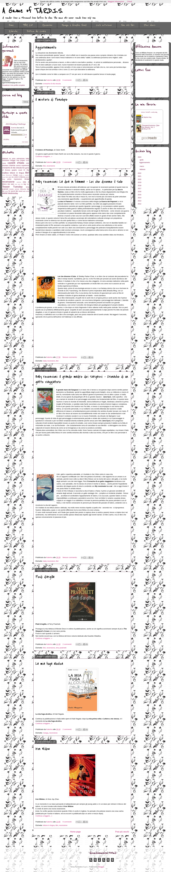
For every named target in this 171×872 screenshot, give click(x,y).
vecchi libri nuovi (16, 191)
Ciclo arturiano (104, 25)
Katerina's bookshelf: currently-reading (149, 112)
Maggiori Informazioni (116, 1)
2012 (140, 204)
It (142, 116)
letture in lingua (49, 825)
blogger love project (17, 160)
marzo (142, 166)
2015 (140, 195)
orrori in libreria (19, 177)
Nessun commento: (70, 357)
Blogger (101, 867)
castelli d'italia (16, 162)
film (23, 168)
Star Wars (149, 25)
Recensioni (47, 25)
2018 (140, 185)
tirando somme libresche (17, 189)
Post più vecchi (122, 832)
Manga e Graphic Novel (74, 25)
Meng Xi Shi (147, 129)
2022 (140, 173)
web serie (26, 191)
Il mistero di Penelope (51, 99)
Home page (75, 832)
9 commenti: (67, 822)
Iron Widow (43, 748)
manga (45, 733)
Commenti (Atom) (86, 840)
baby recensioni (49, 361)
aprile (142, 160)
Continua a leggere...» (44, 156)
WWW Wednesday (10, 193)
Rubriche (13, 31)
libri (44, 166)
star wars (10, 184)
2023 (140, 157)
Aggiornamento (46, 47)
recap (26, 179)
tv (9, 191)
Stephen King (147, 117)
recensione (51, 166)
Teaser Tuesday (12, 186)
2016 (140, 191)
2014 (140, 198)
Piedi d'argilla (45, 576)
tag (25, 184)
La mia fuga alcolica (49, 663)
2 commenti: (67, 162)
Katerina (14, 128)
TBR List (28, 25)
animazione (21, 158)
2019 (140, 182)
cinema (12, 165)
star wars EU (19, 184)
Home (11, 25)
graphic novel (17, 170)
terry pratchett (61, 648)
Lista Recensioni (7, 175)
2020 (140, 179)
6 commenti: (67, 80)
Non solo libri (127, 25)
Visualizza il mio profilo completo (13, 85)
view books (25, 142)
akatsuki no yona (8, 158)
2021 (140, 176)
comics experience (22, 165)
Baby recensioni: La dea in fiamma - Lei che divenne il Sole (79, 181)
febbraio (143, 169)
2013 (140, 201)
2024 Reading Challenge (16, 124)
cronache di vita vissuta (52, 84)
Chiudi (129, 1)
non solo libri (10, 177)
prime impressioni (14, 179)
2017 (140, 188)
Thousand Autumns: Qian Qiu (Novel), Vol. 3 (150, 126)
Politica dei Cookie (36, 31)
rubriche (19, 182)
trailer (6, 191)
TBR (28, 184)
